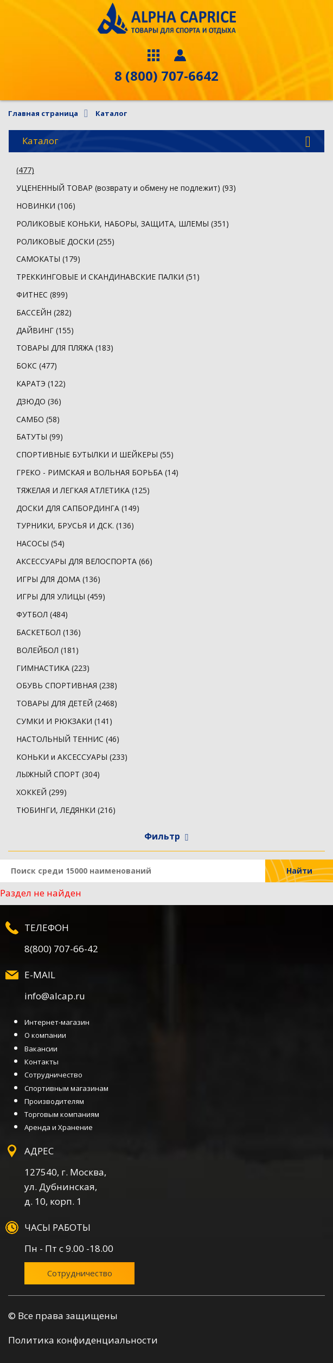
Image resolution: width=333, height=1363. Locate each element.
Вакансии (40, 1049)
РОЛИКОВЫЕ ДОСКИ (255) (65, 241)
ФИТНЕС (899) (42, 294)
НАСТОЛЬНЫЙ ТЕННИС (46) (67, 739)
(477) (25, 170)
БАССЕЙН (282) (44, 312)
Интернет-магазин (56, 1022)
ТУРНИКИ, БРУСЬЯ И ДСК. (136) (75, 525)
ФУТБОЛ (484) (42, 614)
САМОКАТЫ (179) (48, 259)
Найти (299, 870)
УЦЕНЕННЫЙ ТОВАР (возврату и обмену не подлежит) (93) (126, 188)
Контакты (41, 1062)
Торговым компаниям (61, 1114)
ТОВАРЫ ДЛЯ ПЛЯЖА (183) (64, 348)
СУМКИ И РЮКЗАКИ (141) (64, 721)
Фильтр (166, 836)
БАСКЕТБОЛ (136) (48, 632)
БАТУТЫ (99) (39, 436)
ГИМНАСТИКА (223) (52, 668)
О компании (45, 1035)
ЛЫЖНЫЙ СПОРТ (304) (58, 774)
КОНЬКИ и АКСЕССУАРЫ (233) (71, 757)
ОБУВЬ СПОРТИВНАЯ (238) (66, 685)
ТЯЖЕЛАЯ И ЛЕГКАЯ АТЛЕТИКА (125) (83, 490)
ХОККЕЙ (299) (41, 792)
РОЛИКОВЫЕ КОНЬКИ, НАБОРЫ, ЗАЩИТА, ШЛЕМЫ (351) (122, 223)
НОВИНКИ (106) (45, 206)
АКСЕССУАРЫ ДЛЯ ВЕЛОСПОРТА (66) (84, 561)
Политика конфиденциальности (83, 1340)
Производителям (54, 1101)
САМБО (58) (38, 419)
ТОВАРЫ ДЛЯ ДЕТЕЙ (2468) (66, 703)
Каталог (166, 141)
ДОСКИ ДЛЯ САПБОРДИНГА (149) (77, 508)
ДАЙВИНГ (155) (45, 330)
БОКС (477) (36, 365)
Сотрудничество (53, 1075)
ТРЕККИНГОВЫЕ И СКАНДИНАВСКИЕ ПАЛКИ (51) (108, 277)
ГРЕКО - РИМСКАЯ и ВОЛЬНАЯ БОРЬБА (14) (97, 472)
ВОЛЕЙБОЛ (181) (47, 650)
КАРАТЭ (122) (41, 383)
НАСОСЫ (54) (40, 543)
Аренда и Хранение (58, 1127)
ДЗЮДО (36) (38, 401)
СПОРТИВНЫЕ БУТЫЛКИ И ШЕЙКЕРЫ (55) (95, 454)
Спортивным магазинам (66, 1088)
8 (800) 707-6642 (166, 76)
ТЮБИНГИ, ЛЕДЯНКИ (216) (66, 810)
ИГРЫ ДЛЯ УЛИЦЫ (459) (60, 596)
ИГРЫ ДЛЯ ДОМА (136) (58, 579)
